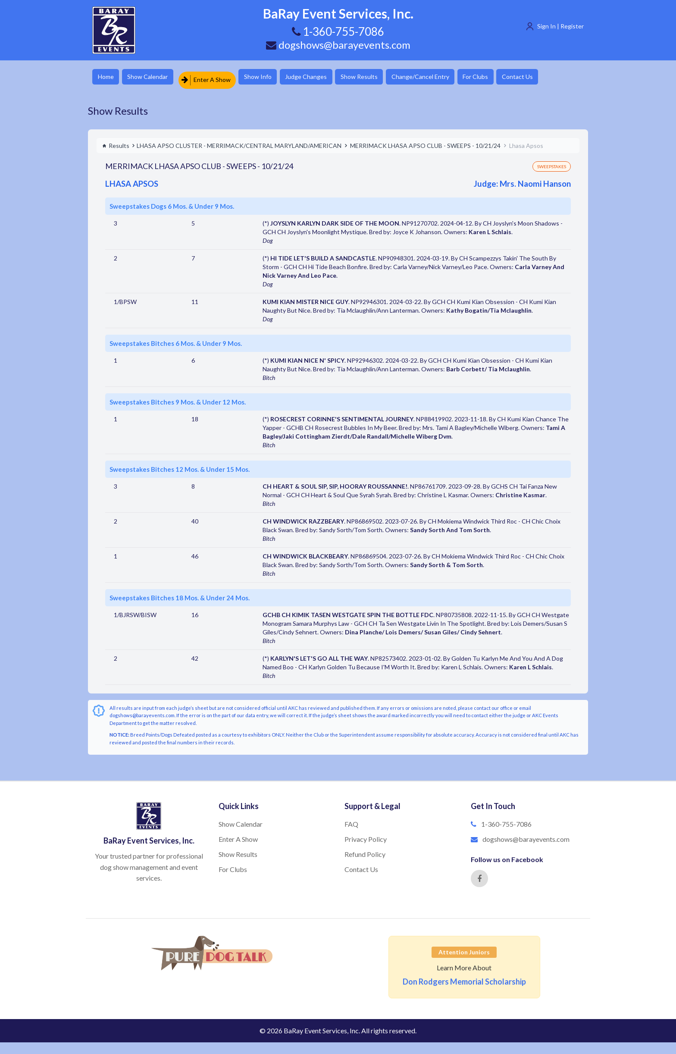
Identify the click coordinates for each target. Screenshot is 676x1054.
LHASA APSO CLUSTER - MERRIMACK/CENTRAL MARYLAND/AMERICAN (239, 141)
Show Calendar (155, 77)
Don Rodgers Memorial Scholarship (464, 977)
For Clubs (508, 77)
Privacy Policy (365, 835)
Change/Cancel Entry (448, 77)
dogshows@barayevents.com (338, 44)
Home (108, 77)
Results (115, 141)
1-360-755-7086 (506, 820)
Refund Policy (364, 850)
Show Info (269, 77)
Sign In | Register (560, 26)
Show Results (381, 77)
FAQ (351, 820)
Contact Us (555, 77)
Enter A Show (214, 77)
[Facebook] (479, 874)
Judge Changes (323, 77)
